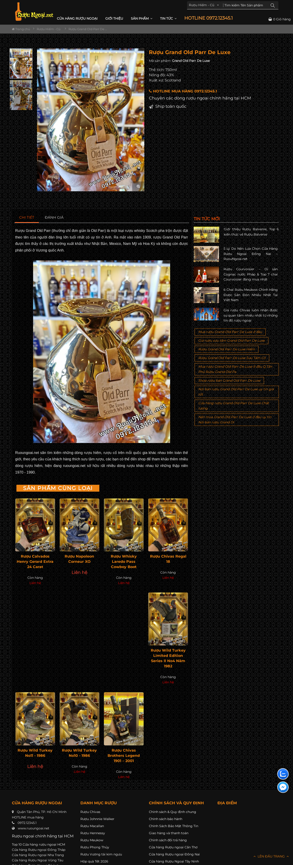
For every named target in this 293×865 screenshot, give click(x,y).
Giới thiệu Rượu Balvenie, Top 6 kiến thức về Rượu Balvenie (251, 231)
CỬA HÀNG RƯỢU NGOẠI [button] (77, 18)
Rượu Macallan (92, 826)
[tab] (27, 217)
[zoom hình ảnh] (138, 186)
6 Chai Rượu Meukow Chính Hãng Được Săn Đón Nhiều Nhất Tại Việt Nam (251, 295)
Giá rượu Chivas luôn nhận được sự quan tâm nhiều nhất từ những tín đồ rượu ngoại (251, 315)
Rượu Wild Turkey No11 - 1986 (35, 753)
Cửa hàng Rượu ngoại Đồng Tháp (38, 850)
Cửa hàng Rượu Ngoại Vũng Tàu (37, 860)
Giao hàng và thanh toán (168, 833)
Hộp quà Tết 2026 (94, 861)
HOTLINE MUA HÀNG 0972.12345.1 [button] (183, 91)
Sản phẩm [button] (141, 18)
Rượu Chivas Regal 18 (168, 559)
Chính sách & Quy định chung (172, 812)
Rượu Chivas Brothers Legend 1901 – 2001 (124, 755)
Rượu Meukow (91, 840)
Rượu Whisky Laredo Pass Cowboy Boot (124, 561)
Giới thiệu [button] (114, 18)
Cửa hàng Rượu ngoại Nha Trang (38, 855)
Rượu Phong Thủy (94, 847)
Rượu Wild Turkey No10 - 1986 (79, 753)
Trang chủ (21, 29)
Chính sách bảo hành (165, 819)
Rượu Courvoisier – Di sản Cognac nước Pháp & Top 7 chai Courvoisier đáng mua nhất (251, 274)
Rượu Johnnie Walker (97, 819)
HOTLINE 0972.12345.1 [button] (208, 18)
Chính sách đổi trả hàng (168, 840)
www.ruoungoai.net (33, 828)
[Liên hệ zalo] (283, 774)
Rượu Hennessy (92, 833)
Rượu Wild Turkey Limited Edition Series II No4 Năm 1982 (168, 658)
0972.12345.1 (27, 823)
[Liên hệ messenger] (283, 787)
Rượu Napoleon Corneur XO (79, 559)
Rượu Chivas (90, 812)
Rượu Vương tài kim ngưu (101, 854)
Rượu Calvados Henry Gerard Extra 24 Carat (35, 561)
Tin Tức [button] (168, 18)
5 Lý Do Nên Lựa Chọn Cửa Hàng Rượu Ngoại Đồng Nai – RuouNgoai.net (251, 253)
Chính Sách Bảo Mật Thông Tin (173, 826)
